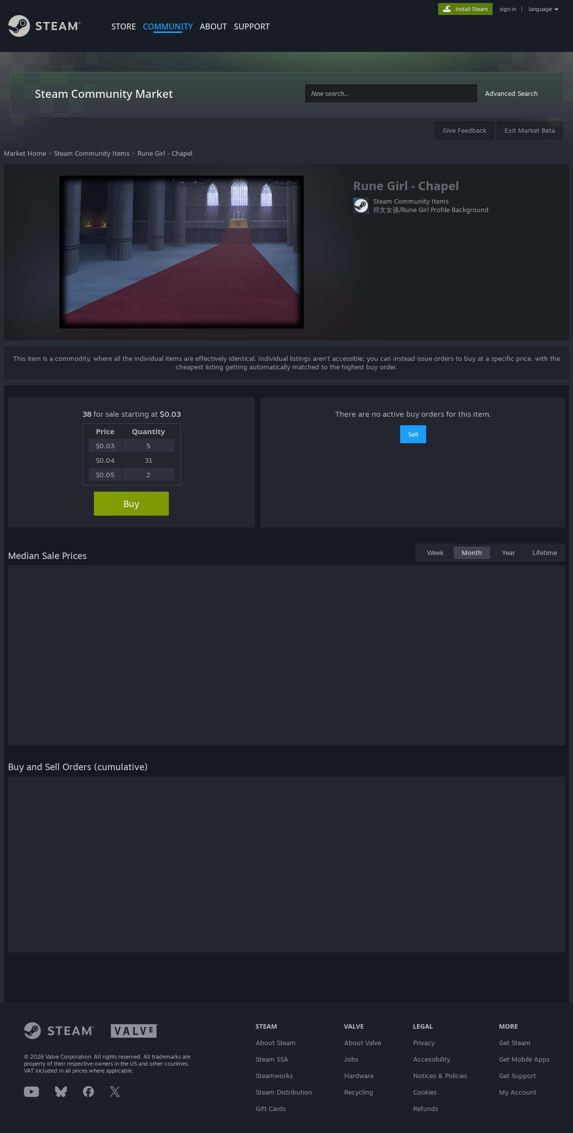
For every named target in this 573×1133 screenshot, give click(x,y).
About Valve (362, 1043)
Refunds (425, 1109)
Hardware (359, 1076)
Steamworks (274, 1076)
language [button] (540, 8)
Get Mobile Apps (524, 1059)
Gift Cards (271, 1109)
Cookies (425, 1092)
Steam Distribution (284, 1092)
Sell (413, 434)
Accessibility (431, 1059)
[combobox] (391, 93)
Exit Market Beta (530, 130)
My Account (518, 1092)
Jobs (351, 1059)
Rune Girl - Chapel (164, 153)
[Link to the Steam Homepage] (52, 27)
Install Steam (472, 8)
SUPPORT (252, 26)
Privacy (424, 1043)
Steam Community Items (91, 153)
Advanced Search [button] (511, 93)
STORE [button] (123, 26)
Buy (131, 503)
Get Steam (515, 1043)
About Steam (276, 1043)
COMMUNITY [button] (168, 26)
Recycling (358, 1092)
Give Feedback (465, 130)
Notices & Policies (440, 1076)
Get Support (517, 1076)
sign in (508, 8)
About (213, 26)
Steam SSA (272, 1059)
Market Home (25, 153)
